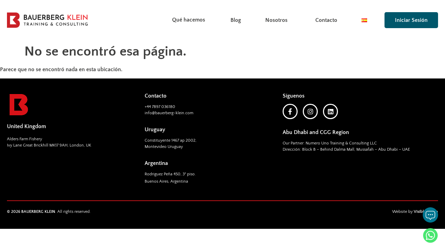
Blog (235, 20)
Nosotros (278, 20)
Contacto (326, 20)
